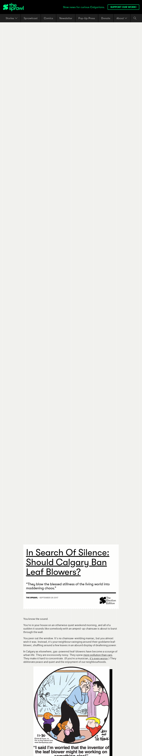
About (121, 18)
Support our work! (123, 7)
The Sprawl (32, 598)
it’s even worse (99, 658)
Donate (105, 18)
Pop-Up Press (86, 18)
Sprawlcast (31, 18)
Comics (48, 18)
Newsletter (65, 18)
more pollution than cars (97, 655)
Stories (11, 18)
